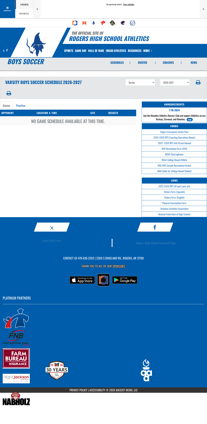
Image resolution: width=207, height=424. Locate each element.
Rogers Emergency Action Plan (174, 132)
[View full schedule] (7, 9)
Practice (20, 105)
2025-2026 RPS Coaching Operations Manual (174, 137)
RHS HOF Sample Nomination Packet (174, 165)
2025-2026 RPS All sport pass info (174, 186)
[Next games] (203, 9)
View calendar (128, 4)
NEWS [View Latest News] (194, 62)
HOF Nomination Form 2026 (174, 148)
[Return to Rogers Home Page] (36, 45)
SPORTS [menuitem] (69, 50)
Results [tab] (24, 13)
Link (189, 119)
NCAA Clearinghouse (174, 154)
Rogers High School (52, 240)
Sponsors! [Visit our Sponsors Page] (119, 266)
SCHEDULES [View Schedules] (117, 62)
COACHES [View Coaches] (168, 62)
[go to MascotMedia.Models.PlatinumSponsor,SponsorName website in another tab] (103, 318)
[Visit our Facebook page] (7, 50)
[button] (198, 82)
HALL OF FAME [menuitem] (101, 50)
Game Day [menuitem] (84, 50)
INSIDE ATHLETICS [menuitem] (123, 50)
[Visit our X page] (4, 50)
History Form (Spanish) (174, 192)
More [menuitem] (159, 50)
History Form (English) (174, 197)
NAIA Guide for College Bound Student (174, 171)
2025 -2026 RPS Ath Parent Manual (174, 143)
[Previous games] (37, 9)
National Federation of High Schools (174, 214)
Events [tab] (25, 4)
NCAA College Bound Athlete (174, 160)
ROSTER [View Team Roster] (142, 62)
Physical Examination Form (174, 203)
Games (6, 105)
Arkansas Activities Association (174, 208)
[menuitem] (75, 22)
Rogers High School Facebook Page (156, 242)
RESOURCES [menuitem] (144, 50)
